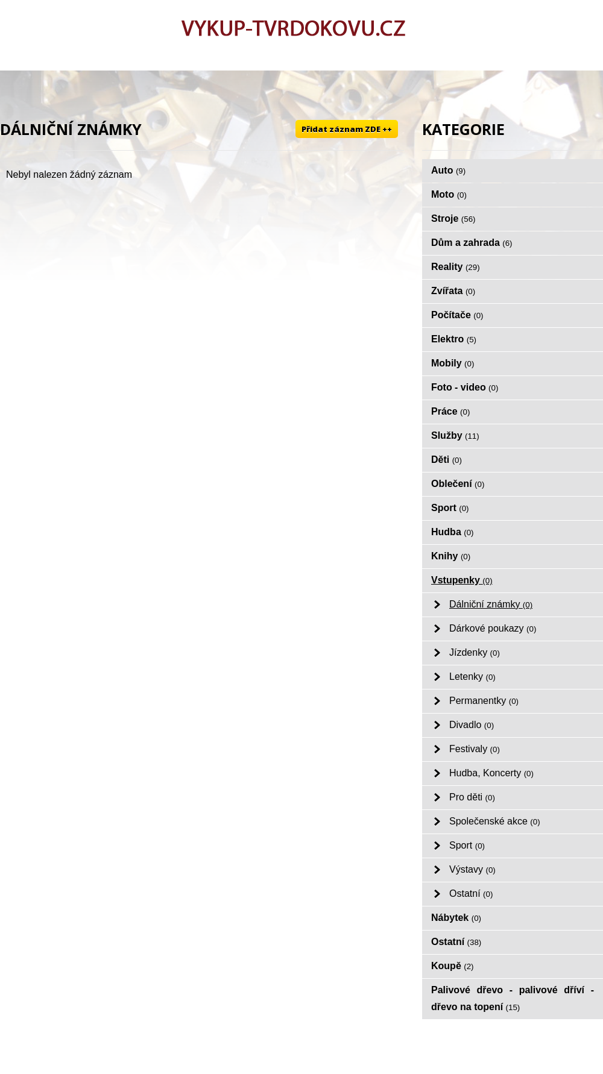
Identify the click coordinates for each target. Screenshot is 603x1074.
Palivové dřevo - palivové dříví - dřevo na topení (512, 998)
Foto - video (464, 387)
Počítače (457, 315)
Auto (448, 170)
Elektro (453, 339)
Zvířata (453, 291)
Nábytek (456, 917)
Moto (449, 194)
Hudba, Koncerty (491, 773)
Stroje (453, 218)
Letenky (472, 676)
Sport (450, 508)
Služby (455, 435)
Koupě (452, 966)
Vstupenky (462, 580)
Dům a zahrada (472, 242)
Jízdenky (474, 652)
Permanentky (484, 701)
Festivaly (474, 749)
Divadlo (471, 725)
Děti (446, 459)
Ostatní (471, 893)
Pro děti (472, 797)
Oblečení (457, 484)
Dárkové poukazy (492, 628)
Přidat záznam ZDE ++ (347, 129)
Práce (450, 411)
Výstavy (472, 869)
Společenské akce (494, 821)
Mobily (452, 363)
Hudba (452, 532)
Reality (455, 267)
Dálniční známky (490, 604)
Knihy (450, 556)
